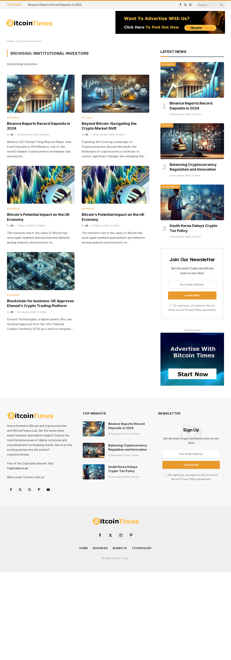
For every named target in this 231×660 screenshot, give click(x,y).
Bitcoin (87, 117)
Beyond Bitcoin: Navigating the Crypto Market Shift (109, 125)
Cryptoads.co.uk (17, 468)
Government (170, 187)
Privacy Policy (194, 309)
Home (10, 41)
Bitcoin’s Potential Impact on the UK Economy (38, 216)
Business (13, 117)
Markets (120, 548)
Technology (142, 548)
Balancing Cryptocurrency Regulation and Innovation (193, 166)
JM (11, 134)
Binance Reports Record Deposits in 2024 (55, 4)
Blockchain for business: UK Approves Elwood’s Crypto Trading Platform (40, 303)
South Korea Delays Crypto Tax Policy (193, 228)
